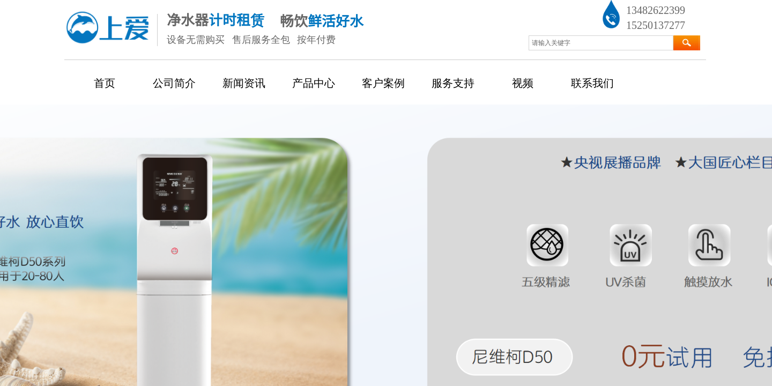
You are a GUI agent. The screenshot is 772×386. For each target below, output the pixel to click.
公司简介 (174, 83)
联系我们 (592, 83)
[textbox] (601, 42)
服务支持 (453, 83)
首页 (104, 83)
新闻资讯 (243, 83)
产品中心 (313, 83)
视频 (522, 83)
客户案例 (383, 83)
